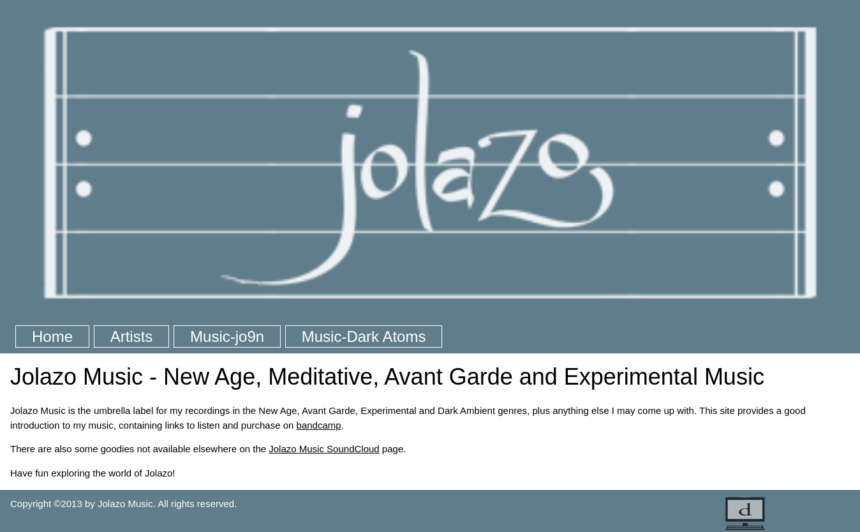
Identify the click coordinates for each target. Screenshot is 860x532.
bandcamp (319, 425)
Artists (131, 336)
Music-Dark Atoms (364, 336)
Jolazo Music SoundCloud (324, 448)
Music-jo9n (227, 336)
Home (52, 336)
